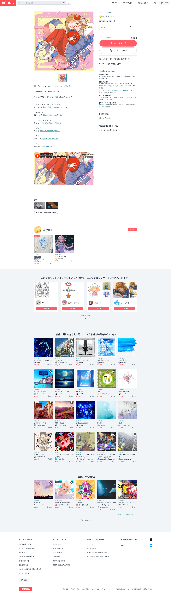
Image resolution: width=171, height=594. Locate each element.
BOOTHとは (127, 3)
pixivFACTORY (103, 104)
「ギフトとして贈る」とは (110, 64)
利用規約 (72, 589)
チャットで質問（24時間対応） (97, 552)
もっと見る (85, 317)
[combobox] (41, 3)
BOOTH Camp (24, 573)
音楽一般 (109, 12)
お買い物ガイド (58, 548)
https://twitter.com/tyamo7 (49, 131)
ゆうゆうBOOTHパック (121, 90)
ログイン (114, 3)
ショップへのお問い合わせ (108, 130)
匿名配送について (25, 552)
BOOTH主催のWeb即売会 (61, 565)
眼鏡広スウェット (40, 259)
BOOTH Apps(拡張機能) (27, 548)
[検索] (64, 2)
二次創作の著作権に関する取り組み (31, 569)
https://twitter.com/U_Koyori (53, 115)
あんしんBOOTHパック (106, 90)
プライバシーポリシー (107, 589)
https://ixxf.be (46, 146)
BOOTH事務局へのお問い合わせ (98, 557)
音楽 (100, 12)
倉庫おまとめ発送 (59, 561)
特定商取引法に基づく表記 (108, 126)
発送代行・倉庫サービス (27, 557)
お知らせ (90, 544)
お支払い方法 (106, 118)
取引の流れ (105, 114)
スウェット (37, 254)
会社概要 (65, 589)
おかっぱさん (73, 303)
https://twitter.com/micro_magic (55, 107)
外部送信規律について (122, 589)
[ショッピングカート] (155, 3)
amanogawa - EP (60, 256)
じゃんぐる (125, 303)
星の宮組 (47, 229)
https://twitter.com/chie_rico (51, 123)
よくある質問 (91, 548)
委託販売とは (23, 565)
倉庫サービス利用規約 (83, 589)
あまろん (97, 303)
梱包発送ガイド (24, 561)
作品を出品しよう (143, 3)
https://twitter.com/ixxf (49, 139)
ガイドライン (95, 589)
